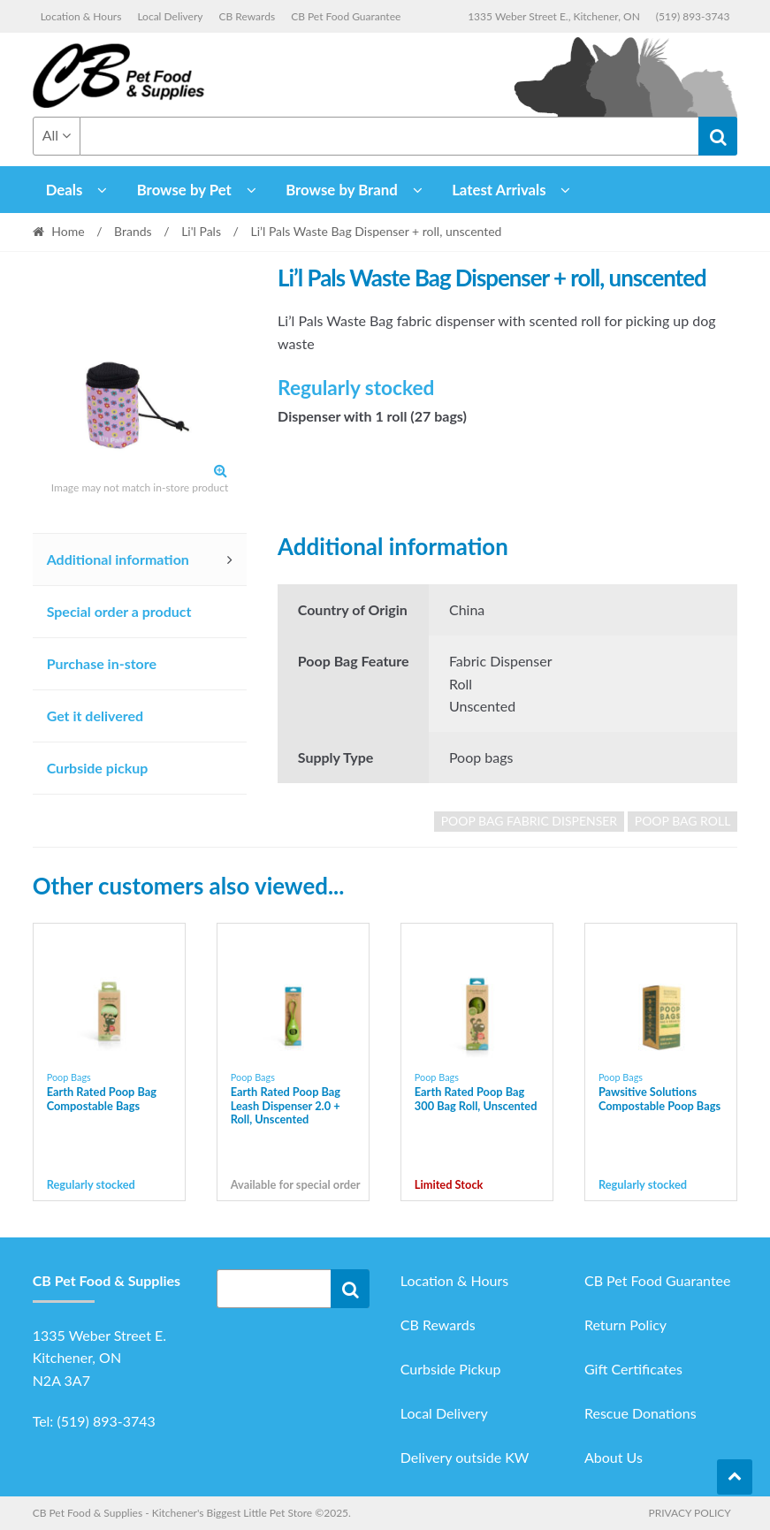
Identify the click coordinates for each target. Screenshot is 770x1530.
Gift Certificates (633, 1368)
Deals (64, 189)
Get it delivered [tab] (95, 715)
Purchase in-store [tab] (101, 663)
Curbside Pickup (450, 1368)
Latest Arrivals (499, 189)
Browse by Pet (184, 189)
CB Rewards (247, 16)
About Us (613, 1457)
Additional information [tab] (118, 559)
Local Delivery (169, 16)
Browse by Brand (342, 189)
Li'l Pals (201, 231)
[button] (220, 470)
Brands (133, 231)
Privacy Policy (689, 1512)
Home (67, 231)
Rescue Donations (640, 1412)
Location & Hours (81, 16)
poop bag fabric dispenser (529, 820)
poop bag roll (683, 820)
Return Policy (625, 1324)
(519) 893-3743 (693, 16)
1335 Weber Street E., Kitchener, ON (554, 16)
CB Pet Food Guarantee (345, 16)
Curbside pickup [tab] (98, 767)
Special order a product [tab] (119, 611)
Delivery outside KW (465, 1457)
